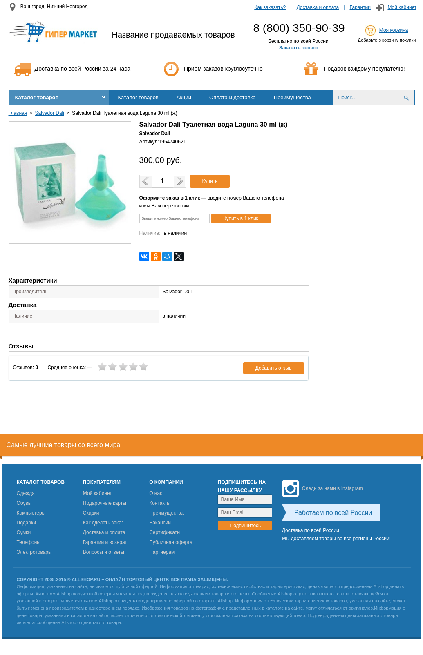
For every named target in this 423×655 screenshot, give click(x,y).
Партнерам (162, 552)
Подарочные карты (104, 503)
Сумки (24, 532)
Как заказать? (270, 7)
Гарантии (360, 7)
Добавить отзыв (273, 368)
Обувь (24, 503)
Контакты (159, 503)
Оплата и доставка (232, 97)
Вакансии (160, 523)
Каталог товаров (37, 97)
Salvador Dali (49, 113)
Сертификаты (165, 532)
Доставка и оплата (318, 7)
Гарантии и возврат (105, 542)
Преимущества (292, 97)
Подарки (26, 523)
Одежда (26, 493)
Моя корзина (393, 30)
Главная (18, 113)
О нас (155, 493)
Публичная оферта (170, 542)
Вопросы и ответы (103, 552)
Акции (184, 97)
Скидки (91, 513)
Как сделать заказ (103, 523)
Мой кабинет (401, 7)
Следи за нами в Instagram (322, 488)
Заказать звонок (299, 48)
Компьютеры (31, 513)
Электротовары (34, 552)
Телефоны (28, 542)
